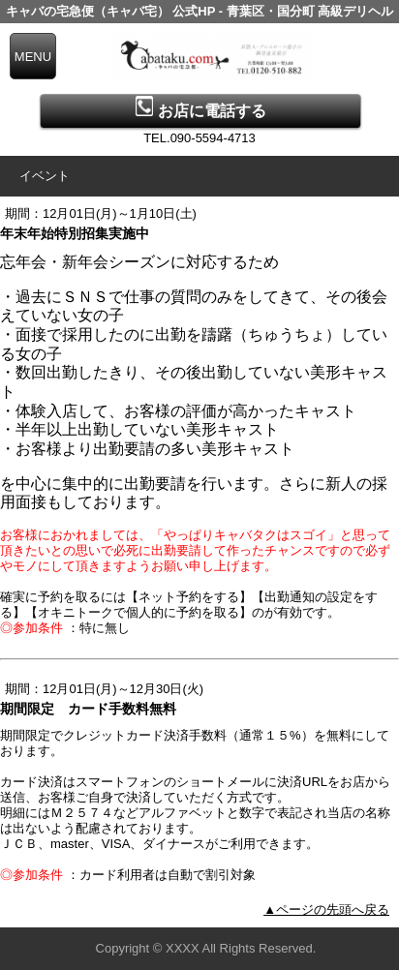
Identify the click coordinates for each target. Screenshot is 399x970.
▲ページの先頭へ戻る (326, 909)
